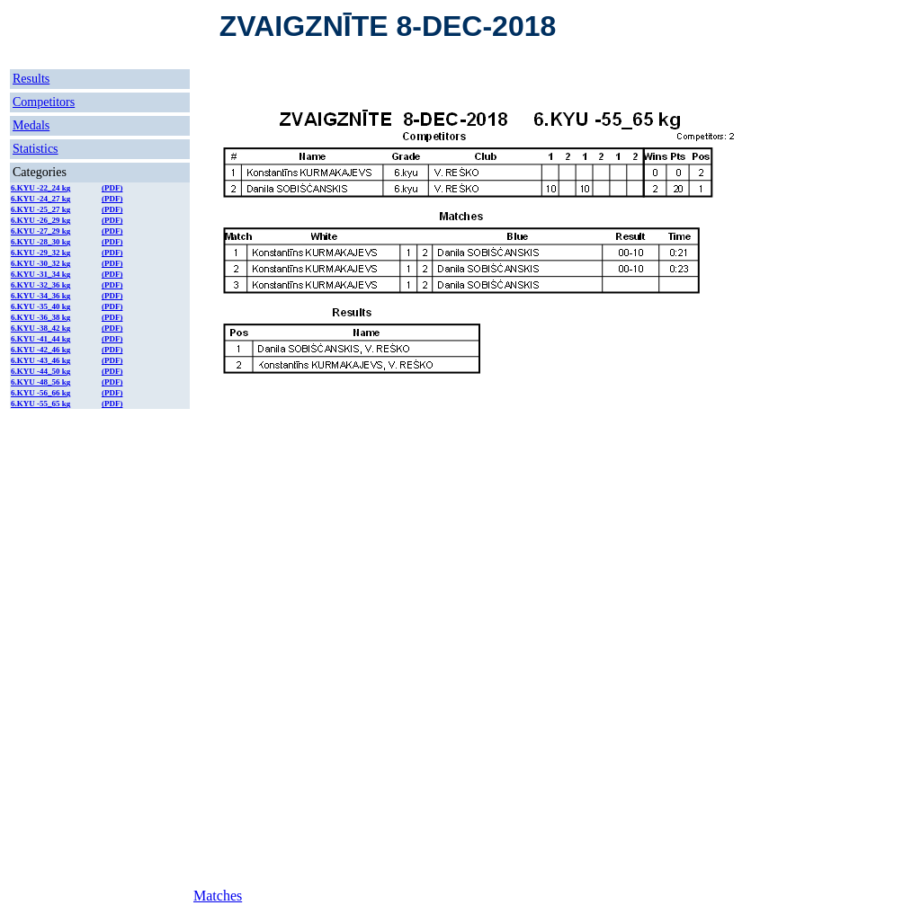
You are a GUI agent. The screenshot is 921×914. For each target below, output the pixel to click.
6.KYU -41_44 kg (40, 338)
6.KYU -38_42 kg (40, 328)
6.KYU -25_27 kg (40, 209)
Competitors (44, 102)
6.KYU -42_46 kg (40, 349)
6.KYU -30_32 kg (40, 263)
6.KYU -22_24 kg (40, 187)
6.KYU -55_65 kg (40, 403)
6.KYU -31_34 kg (40, 274)
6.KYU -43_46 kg (40, 360)
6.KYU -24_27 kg (40, 198)
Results (31, 78)
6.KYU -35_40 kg (40, 306)
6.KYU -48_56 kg (40, 381)
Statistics (35, 148)
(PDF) (112, 187)
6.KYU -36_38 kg (40, 317)
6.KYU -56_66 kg (40, 392)
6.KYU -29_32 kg (40, 252)
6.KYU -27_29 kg (40, 230)
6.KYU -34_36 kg (40, 295)
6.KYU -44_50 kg (40, 371)
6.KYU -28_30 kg (40, 241)
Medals (31, 125)
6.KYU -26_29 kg (40, 220)
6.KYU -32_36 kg (40, 284)
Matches (217, 895)
